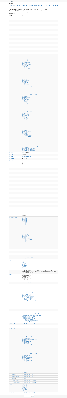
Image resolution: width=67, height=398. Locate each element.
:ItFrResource (24, 388)
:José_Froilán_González (26, 102)
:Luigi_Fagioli (24, 362)
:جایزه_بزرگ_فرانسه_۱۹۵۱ (26, 294)
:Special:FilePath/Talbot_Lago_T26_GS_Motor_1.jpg (30, 313)
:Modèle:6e (24, 223)
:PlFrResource (24, 389)
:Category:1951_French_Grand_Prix (28, 285)
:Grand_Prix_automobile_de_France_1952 (28, 374)
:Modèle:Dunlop (25, 241)
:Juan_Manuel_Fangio (26, 22)
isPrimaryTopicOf (12, 323)
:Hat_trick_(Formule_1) (26, 99)
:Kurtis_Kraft (24, 104)
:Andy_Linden (24, 63)
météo (11, 182)
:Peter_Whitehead (25, 114)
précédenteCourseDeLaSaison (15, 382)
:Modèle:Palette (25, 233)
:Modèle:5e (24, 222)
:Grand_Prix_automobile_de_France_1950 (28, 376)
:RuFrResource (24, 387)
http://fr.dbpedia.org (25, 7)
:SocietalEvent (24, 268)
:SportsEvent (24, 263)
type (10, 260)
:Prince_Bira (24, 119)
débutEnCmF (12, 378)
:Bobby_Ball (24, 66)
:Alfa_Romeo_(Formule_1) (26, 24)
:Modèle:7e (24, 224)
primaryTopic (12, 392)
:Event (23, 261)
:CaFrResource (24, 386)
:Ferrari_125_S (25, 81)
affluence (11, 152)
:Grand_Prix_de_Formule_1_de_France (28, 69)
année (11, 154)
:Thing (23, 260)
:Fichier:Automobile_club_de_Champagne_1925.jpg (30, 146)
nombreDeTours (12, 188)
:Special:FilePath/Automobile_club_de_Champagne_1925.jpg (31, 315)
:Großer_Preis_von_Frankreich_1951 (28, 292)
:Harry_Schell (24, 98)
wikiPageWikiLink (13, 328)
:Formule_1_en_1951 (26, 68)
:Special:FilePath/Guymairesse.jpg (28, 319)
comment (11, 270)
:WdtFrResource (24, 390)
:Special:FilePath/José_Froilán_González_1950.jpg (30, 320)
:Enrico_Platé (24, 78)
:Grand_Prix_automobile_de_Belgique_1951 (29, 380)
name (10, 325)
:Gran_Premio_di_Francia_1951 (27, 298)
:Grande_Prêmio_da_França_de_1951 (28, 302)
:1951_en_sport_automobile (26, 328)
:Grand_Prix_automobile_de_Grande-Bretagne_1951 (30, 94)
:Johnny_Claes (25, 101)
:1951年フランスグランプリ (26, 299)
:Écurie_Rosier (25, 134)
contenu (11, 160)
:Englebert (24, 77)
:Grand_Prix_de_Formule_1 (26, 355)
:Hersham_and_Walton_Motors (27, 357)
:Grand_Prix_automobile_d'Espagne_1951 (28, 87)
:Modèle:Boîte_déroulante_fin (27, 239)
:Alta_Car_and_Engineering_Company (28, 336)
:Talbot (24, 129)
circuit (11, 156)
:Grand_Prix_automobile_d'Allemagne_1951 (29, 86)
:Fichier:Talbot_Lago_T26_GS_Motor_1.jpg (28, 150)
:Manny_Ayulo (25, 137)
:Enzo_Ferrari (24, 79)
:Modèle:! (24, 237)
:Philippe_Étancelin (25, 115)
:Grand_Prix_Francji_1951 (26, 301)
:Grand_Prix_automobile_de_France (27, 186)
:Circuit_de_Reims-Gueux (26, 156)
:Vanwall (24, 378)
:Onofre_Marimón (25, 113)
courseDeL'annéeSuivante (14, 376)
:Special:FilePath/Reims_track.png (28, 321)
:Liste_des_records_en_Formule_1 (27, 360)
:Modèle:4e (24, 221)
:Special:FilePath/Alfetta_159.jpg (27, 314)
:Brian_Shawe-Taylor (25, 67)
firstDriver (11, 26)
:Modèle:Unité (25, 236)
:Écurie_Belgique (25, 133)
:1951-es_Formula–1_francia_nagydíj (28, 297)
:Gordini (24, 85)
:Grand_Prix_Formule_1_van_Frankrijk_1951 (29, 300)
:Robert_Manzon (25, 121)
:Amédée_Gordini (25, 61)
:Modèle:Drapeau (25, 240)
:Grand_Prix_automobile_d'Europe (27, 346)
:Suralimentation (25, 128)
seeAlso (11, 282)
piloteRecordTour (12, 192)
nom (10, 184)
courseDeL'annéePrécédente (14, 374)
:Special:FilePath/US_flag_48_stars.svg (28, 316)
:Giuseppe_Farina (25, 84)
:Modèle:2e (24, 219)
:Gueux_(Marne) (25, 96)
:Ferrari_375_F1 (25, 82)
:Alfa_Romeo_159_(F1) (26, 60)
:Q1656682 (24, 266)
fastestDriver (11, 22)
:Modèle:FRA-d (25, 242)
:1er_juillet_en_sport (25, 329)
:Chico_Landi (24, 340)
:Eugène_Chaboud (25, 80)
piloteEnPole (11, 190)
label (10, 274)
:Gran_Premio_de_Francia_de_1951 (28, 296)
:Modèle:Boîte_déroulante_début (27, 238)
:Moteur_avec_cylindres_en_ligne (27, 112)
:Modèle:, (24, 217)
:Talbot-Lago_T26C (25, 130)
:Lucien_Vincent (25, 361)
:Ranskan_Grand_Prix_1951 (26, 295)
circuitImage (11, 158)
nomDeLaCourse (12, 186)
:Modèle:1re (24, 218)
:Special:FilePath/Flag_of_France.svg (28, 317)
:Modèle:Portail (25, 234)
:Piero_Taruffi (24, 116)
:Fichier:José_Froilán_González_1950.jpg (28, 148)
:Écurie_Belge (25, 132)
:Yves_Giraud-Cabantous (26, 131)
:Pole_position (25, 118)
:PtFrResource (24, 384)
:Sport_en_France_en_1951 (26, 70)
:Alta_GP (24, 337)
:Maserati (24, 138)
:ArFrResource (24, 385)
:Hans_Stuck (24, 356)
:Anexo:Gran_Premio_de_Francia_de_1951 (29, 293)
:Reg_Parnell (24, 120)
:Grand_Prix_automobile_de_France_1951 (28, 323)
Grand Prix (15, 7)
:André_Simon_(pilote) (26, 62)
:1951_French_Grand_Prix (25, 284)
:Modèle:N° (24, 232)
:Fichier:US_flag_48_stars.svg (27, 135)
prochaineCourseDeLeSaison (14, 380)
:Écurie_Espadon (25, 371)
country (10, 20)
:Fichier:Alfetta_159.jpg (26, 145)
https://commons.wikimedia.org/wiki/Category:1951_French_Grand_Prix (31, 282)
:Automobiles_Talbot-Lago (26, 64)
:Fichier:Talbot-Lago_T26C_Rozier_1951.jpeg (29, 149)
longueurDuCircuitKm (13, 180)
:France (24, 20)
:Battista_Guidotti (25, 65)
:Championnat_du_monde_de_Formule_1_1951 (29, 339)
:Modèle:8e (24, 225)
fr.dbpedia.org (35, 7)
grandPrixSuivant (12, 178)
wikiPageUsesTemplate (13, 217)
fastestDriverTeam (12, 24)
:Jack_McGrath (25, 100)
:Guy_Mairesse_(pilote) (26, 97)
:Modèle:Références (25, 235)
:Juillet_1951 (24, 359)
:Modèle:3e (24, 220)
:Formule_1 (24, 83)
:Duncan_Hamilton (25, 342)
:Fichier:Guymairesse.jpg (26, 147)
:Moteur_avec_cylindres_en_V (27, 111)
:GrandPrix (23, 262)
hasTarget (11, 384)
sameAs (10, 284)
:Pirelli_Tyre (24, 117)
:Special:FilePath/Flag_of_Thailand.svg (28, 318)
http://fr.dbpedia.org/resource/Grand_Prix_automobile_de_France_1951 (33, 5)
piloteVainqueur (12, 194)
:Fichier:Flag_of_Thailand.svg (27, 136)
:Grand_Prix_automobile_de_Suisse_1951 (28, 95)
